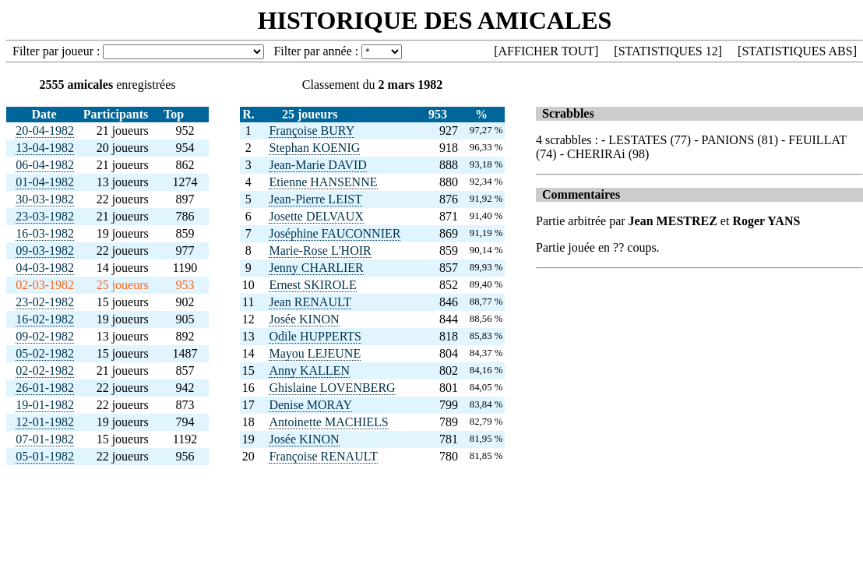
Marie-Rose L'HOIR (320, 250)
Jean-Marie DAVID (317, 164)
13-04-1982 (45, 147)
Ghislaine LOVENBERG (332, 387)
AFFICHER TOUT (546, 51)
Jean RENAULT (310, 302)
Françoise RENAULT (323, 456)
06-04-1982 (45, 164)
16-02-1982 (45, 319)
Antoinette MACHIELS (328, 422)
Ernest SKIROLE (312, 284)
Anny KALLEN (309, 370)
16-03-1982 (45, 233)
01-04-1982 (45, 182)
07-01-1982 (45, 439)
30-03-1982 (45, 199)
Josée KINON (304, 319)
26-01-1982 (45, 387)
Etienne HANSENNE (323, 182)
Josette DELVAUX (316, 216)
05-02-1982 (45, 353)
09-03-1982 (45, 250)
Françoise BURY (311, 130)
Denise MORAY (310, 404)
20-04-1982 (45, 130)
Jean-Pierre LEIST (315, 199)
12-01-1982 (45, 422)
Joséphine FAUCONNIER (334, 233)
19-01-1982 (45, 404)
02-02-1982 (45, 370)
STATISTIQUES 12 (668, 51)
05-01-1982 (45, 456)
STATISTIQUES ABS (796, 51)
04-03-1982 (45, 267)
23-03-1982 (45, 216)
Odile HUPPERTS (315, 336)
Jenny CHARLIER (316, 267)
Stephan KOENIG (314, 147)
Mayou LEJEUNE (315, 353)
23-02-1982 (45, 302)
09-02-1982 (45, 336)
